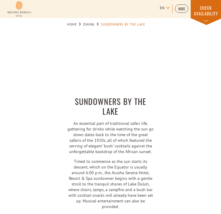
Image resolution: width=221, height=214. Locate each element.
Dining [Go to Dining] (88, 25)
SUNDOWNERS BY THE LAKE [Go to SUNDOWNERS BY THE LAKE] (123, 25)
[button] (181, 8)
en (162, 8)
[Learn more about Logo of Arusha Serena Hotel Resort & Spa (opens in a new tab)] (19, 9)
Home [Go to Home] (72, 25)
